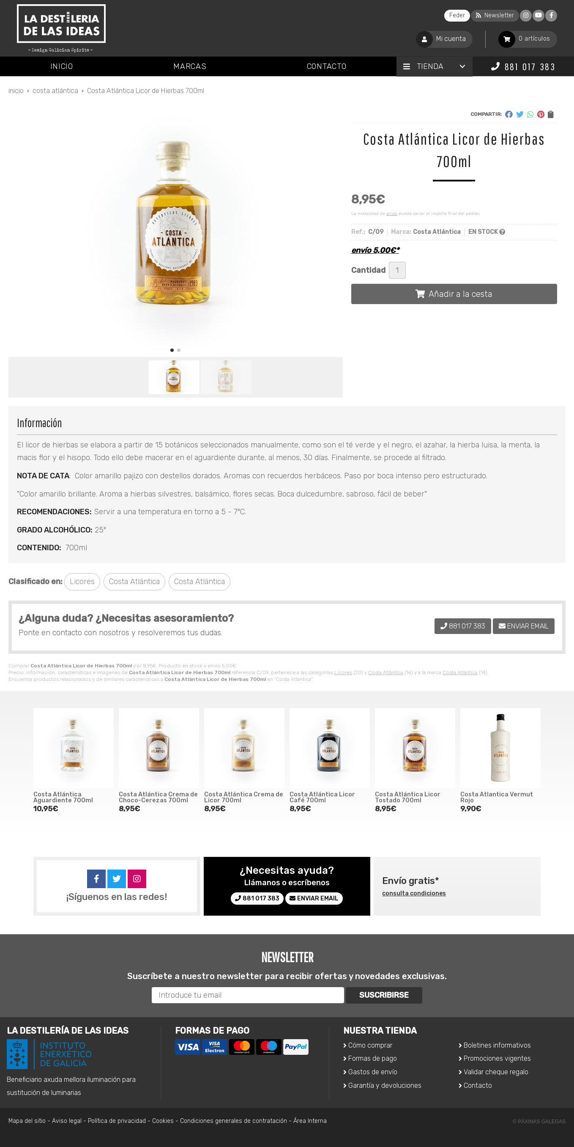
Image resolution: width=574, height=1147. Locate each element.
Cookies (163, 1121)
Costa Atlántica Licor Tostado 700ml (407, 797)
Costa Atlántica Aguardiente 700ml (63, 797)
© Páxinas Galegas (539, 1122)
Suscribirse (384, 995)
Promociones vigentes (497, 1058)
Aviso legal (67, 1121)
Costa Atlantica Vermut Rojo (496, 797)
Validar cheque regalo (496, 1072)
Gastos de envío (372, 1072)
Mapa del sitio (27, 1121)
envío (391, 213)
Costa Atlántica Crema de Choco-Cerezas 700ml (158, 797)
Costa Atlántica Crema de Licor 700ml (243, 797)
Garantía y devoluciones (384, 1085)
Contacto (478, 1085)
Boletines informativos (497, 1045)
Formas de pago (372, 1058)
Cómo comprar (370, 1045)
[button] (172, 350)
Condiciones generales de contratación (233, 1121)
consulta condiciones (414, 893)
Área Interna (310, 1121)
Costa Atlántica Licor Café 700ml (322, 797)
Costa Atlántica (385, 672)
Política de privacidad (117, 1121)
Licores (343, 672)
